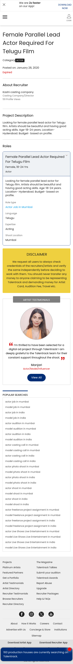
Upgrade (41, 588)
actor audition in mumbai (20, 423)
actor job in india (15, 412)
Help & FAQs (43, 599)
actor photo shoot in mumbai (22, 466)
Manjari (36, 365)
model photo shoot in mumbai (22, 472)
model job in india (15, 418)
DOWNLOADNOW (65, 6)
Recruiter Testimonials (15, 593)
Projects (7, 562)
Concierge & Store (40, 629)
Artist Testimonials (13, 583)
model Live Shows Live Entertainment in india (30, 547)
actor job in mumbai (17, 401)
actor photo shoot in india (20, 477)
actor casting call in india (19, 455)
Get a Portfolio (11, 578)
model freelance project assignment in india (30, 526)
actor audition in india (17, 434)
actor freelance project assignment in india (30, 520)
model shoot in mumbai (19, 493)
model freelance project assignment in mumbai (32, 515)
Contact (57, 623)
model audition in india (18, 439)
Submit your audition (48, 572)
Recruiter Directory (13, 604)
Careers (44, 623)
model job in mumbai (17, 407)
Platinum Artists (12, 567)
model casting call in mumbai (22, 450)
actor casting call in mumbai (21, 445)
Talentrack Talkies (46, 567)
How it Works (29, 623)
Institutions (60, 629)
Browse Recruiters (13, 599)
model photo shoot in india (20, 482)
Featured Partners (13, 572)
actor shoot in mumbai (18, 488)
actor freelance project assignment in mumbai (32, 509)
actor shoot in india (16, 499)
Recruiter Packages (47, 593)
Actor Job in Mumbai (19, 207)
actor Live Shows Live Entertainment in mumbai (32, 531)
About (14, 623)
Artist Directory (11, 588)
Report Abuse (44, 583)
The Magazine (44, 562)
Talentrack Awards (47, 578)
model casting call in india (20, 461)
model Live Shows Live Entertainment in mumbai (33, 536)
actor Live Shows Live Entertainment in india (30, 542)
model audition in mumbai (20, 428)
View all (36, 377)
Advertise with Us (15, 629)
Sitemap (36, 635)
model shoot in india (17, 504)
